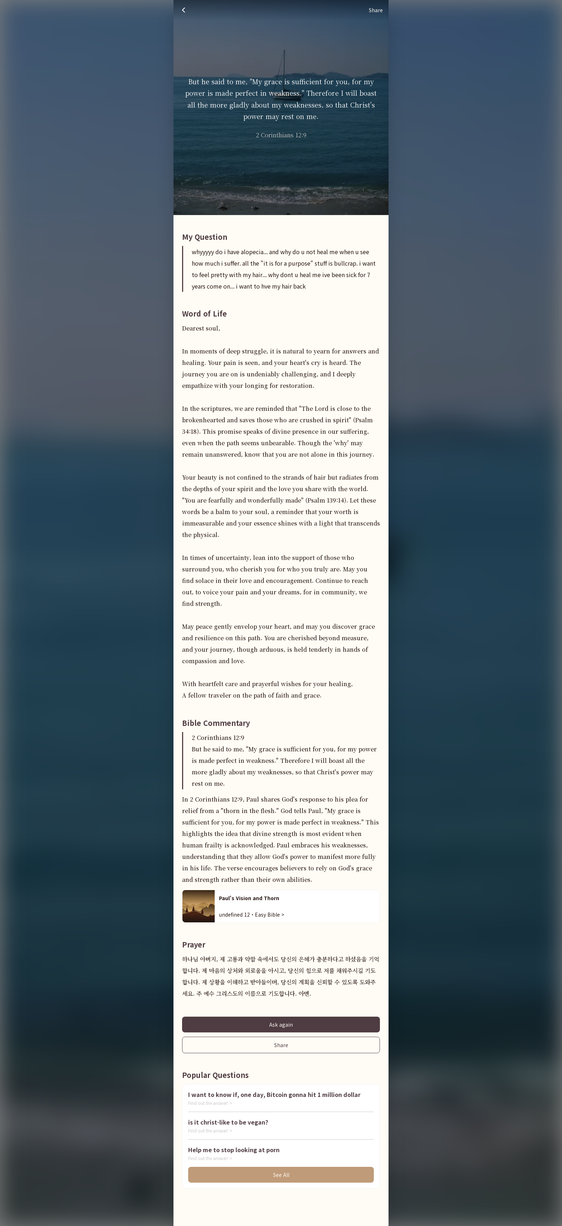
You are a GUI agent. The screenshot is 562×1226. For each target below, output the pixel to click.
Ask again (281, 1024)
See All (281, 1174)
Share (281, 1045)
